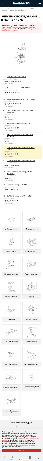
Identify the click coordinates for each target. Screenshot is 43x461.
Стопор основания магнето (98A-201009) (21, 160)
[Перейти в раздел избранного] (13, 457)
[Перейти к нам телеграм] (21, 427)
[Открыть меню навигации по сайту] (39, 3)
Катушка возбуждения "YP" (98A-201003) (21, 99)
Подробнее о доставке (10, 30)
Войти (30, 460)
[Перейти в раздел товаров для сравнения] (21, 457)
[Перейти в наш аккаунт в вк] (17, 427)
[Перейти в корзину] (38, 457)
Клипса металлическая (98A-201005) (19, 123)
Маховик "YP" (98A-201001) (16, 76)
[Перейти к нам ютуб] (26, 427)
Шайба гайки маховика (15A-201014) (19, 196)
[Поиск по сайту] (2, 3)
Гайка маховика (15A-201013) (17, 185)
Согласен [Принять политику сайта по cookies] (21, 451)
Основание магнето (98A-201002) (18, 88)
